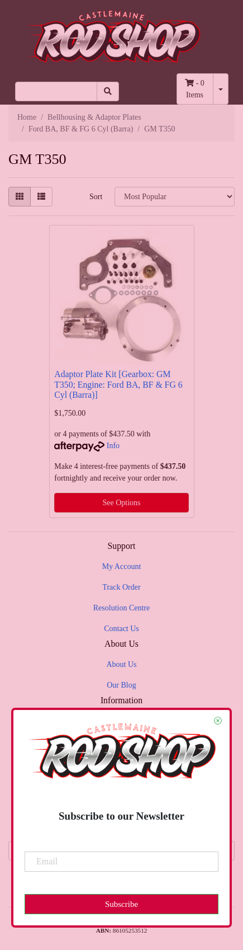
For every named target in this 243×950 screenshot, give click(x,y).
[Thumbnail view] (19, 196)
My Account (121, 566)
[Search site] (108, 91)
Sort (95, 196)
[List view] (41, 196)
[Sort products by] (175, 196)
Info (113, 445)
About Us (121, 664)
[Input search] (56, 91)
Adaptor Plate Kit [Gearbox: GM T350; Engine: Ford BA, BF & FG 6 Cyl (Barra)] (118, 384)
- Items (194, 89)
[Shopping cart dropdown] (220, 89)
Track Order (121, 587)
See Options (121, 502)
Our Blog (121, 685)
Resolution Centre (121, 608)
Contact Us (121, 628)
